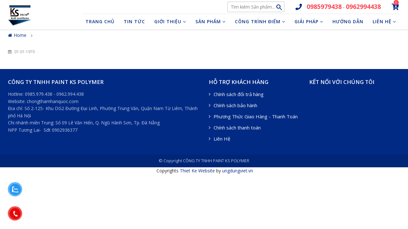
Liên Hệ (222, 138)
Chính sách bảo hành (235, 105)
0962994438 (363, 7)
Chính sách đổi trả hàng (239, 94)
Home (17, 35)
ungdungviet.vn (237, 171)
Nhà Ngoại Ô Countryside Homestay (349, 94)
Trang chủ (99, 21)
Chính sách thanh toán (237, 127)
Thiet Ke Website (197, 171)
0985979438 (324, 7)
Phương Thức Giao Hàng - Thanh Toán (256, 116)
